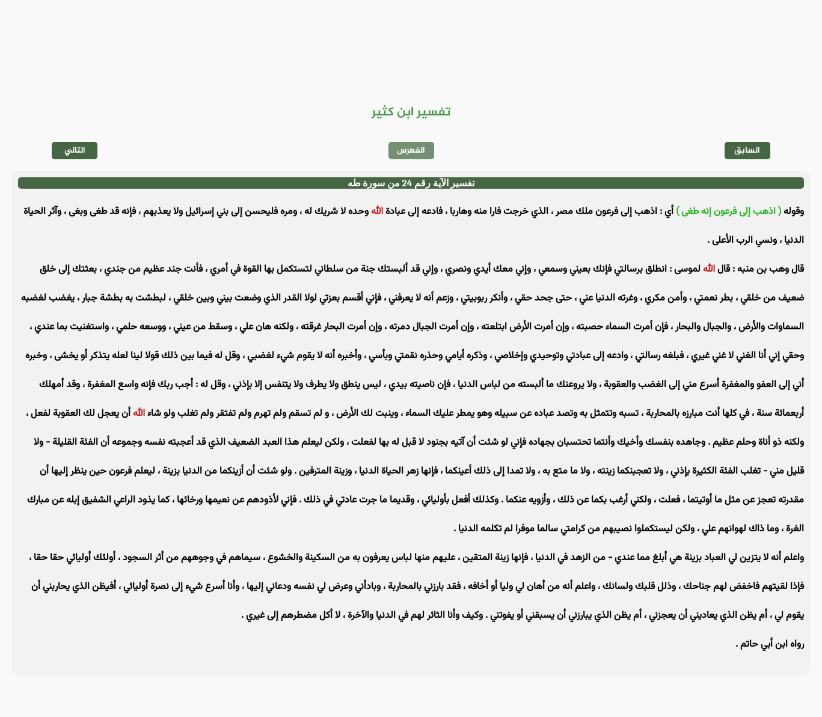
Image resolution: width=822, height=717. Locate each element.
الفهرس (411, 150)
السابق (747, 150)
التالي (74, 150)
